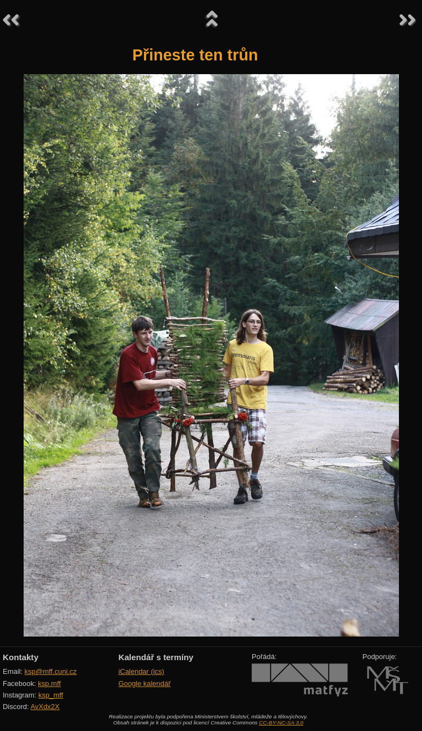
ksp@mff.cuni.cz (51, 671)
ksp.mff (49, 683)
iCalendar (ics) (141, 671)
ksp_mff (50, 695)
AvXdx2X (44, 706)
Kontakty (20, 657)
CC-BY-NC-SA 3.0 (281, 722)
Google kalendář (144, 683)
